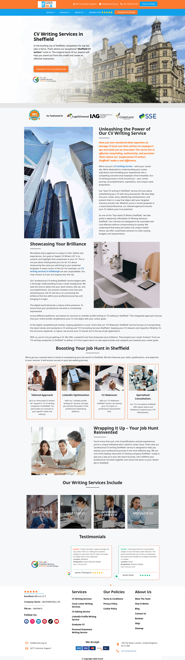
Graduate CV (78, 624)
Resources (65, 12)
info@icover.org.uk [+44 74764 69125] (108, 4)
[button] (69, 114)
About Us (80, 12)
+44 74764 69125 (129, 4)
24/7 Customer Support (40, 648)
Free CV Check (148, 4)
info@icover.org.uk (38, 643)
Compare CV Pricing (126, 12)
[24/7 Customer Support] (26, 648)
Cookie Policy (110, 608)
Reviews (101, 12)
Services (50, 12)
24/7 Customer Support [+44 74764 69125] (85, 4)
